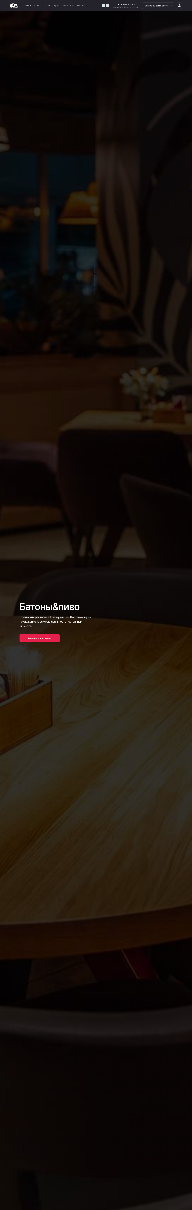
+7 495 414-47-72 (128, 4)
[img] (14, 5)
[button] (125, 7)
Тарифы (56, 5)
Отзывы (46, 5)
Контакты (81, 5)
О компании (68, 5)
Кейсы (37, 5)
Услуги (28, 5)
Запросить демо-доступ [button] (158, 5)
